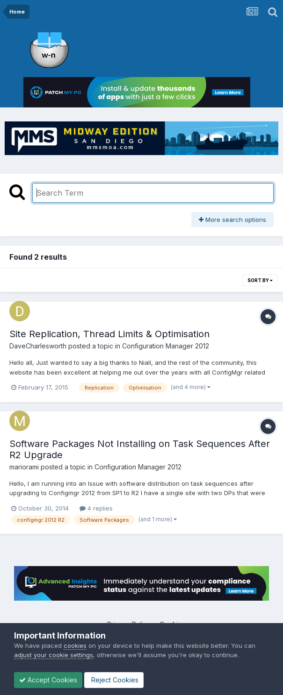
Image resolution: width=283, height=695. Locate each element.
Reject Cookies (113, 680)
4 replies (96, 508)
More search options (232, 219)
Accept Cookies (48, 680)
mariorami (24, 467)
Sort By (260, 280)
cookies (75, 645)
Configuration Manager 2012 (165, 346)
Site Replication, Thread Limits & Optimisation (109, 334)
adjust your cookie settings (53, 655)
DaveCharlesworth (37, 346)
